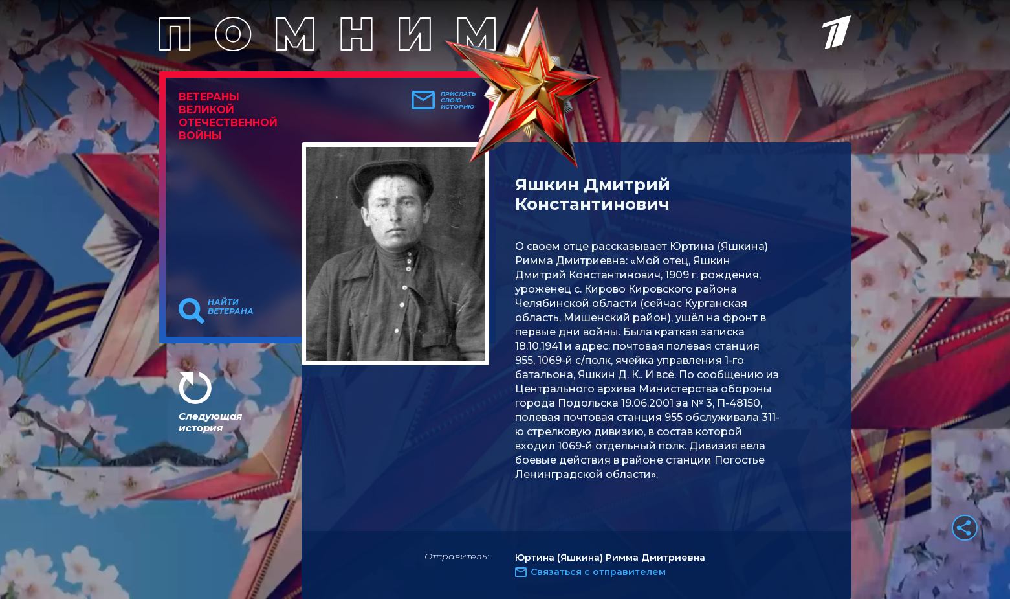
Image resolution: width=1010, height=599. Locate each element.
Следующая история (210, 422)
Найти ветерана (231, 307)
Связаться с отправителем (598, 572)
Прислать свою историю (458, 100)
